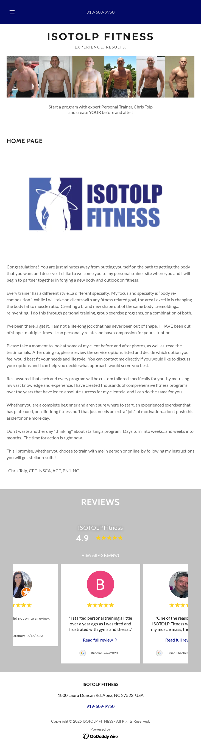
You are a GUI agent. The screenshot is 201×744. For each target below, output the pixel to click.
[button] (15, 12)
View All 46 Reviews (100, 554)
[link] (100, 36)
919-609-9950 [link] (100, 12)
